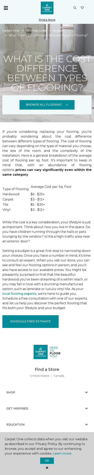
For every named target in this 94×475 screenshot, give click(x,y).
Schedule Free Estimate (30, 321)
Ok (47, 460)
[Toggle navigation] (5, 8)
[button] (75, 8)
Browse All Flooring (47, 104)
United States (39, 376)
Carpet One (10, 30)
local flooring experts (19, 294)
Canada (59, 376)
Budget (58, 30)
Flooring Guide (36, 30)
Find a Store (47, 20)
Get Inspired (47, 408)
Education (47, 424)
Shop (47, 392)
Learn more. (62, 453)
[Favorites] (82, 8)
